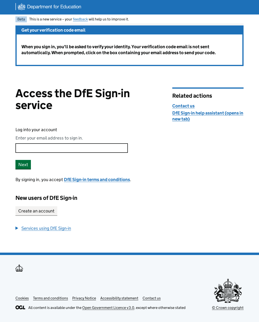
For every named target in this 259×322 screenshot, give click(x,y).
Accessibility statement (119, 298)
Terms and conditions (50, 298)
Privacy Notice (84, 298)
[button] (43, 228)
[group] (90, 228)
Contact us (183, 106)
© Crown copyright (228, 307)
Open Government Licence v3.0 (108, 307)
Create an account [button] (36, 211)
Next (23, 164)
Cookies (22, 298)
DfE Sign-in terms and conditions (97, 179)
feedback (80, 19)
